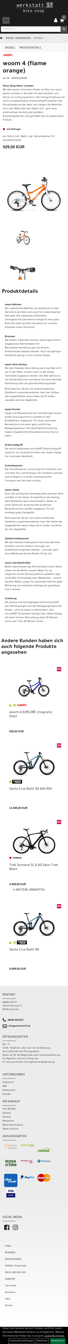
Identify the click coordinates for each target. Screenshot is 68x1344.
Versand (6, 1117)
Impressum (8, 1082)
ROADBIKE (10, 1253)
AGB (4, 1086)
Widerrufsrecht (10, 1129)
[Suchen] (64, 29)
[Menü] (5, 20)
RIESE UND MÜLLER (15, 1272)
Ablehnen (42, 1341)
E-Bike (8, 1246)
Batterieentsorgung (12, 1125)
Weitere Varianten (30, 890)
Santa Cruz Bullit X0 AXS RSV (30, 789)
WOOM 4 (38, 38)
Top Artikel (10, 1286)
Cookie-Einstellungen (21, 1341)
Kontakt (6, 1094)
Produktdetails (30, 47)
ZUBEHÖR (10, 1279)
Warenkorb (8, 1121)
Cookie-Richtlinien (54, 1336)
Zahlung (6, 1113)
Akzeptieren (58, 1341)
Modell (10, 47)
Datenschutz (8, 1090)
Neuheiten (10, 1292)
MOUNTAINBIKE (13, 1259)
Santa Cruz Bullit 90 (24, 950)
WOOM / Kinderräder (18, 38)
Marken (9, 1305)
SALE (7, 1299)
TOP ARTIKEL (9, 1109)
